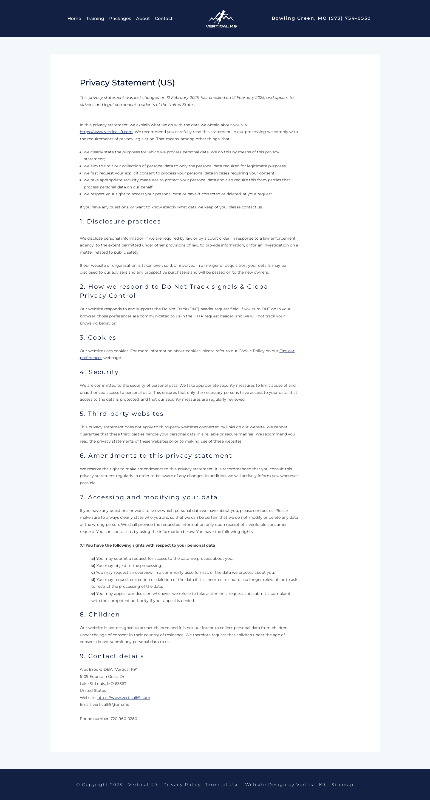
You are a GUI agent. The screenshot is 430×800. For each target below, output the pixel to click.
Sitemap (343, 784)
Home (74, 18)
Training (95, 18)
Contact (164, 18)
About (143, 18)
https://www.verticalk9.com (106, 131)
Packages (120, 18)
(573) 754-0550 (350, 18)
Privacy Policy (182, 784)
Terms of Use (222, 784)
